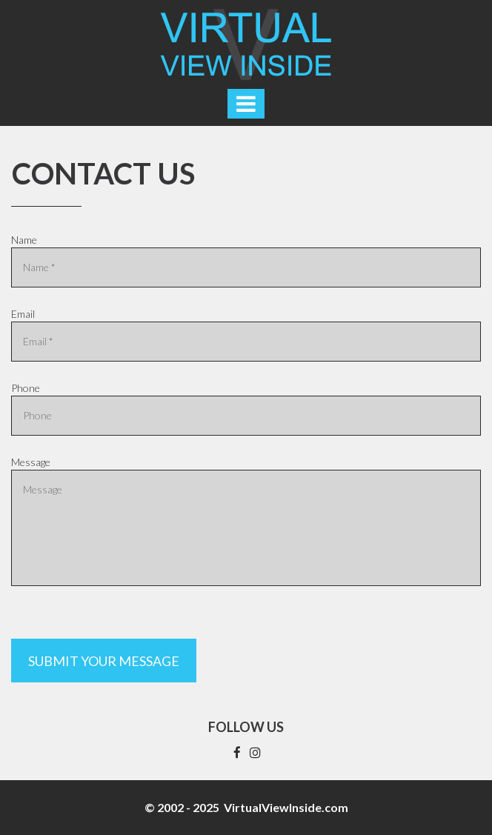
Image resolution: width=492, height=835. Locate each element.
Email (23, 313)
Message (30, 462)
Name (24, 239)
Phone (25, 388)
